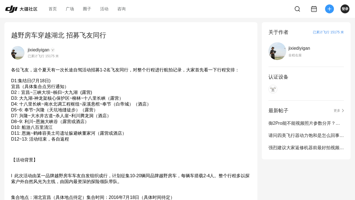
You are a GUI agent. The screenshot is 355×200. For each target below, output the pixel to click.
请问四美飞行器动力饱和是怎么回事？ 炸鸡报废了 (306, 135)
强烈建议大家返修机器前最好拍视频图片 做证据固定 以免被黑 (306, 147)
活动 (104, 8)
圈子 (87, 8)
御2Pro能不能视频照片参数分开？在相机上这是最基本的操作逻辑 (306, 123)
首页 (53, 8)
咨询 (121, 8)
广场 (70, 8)
